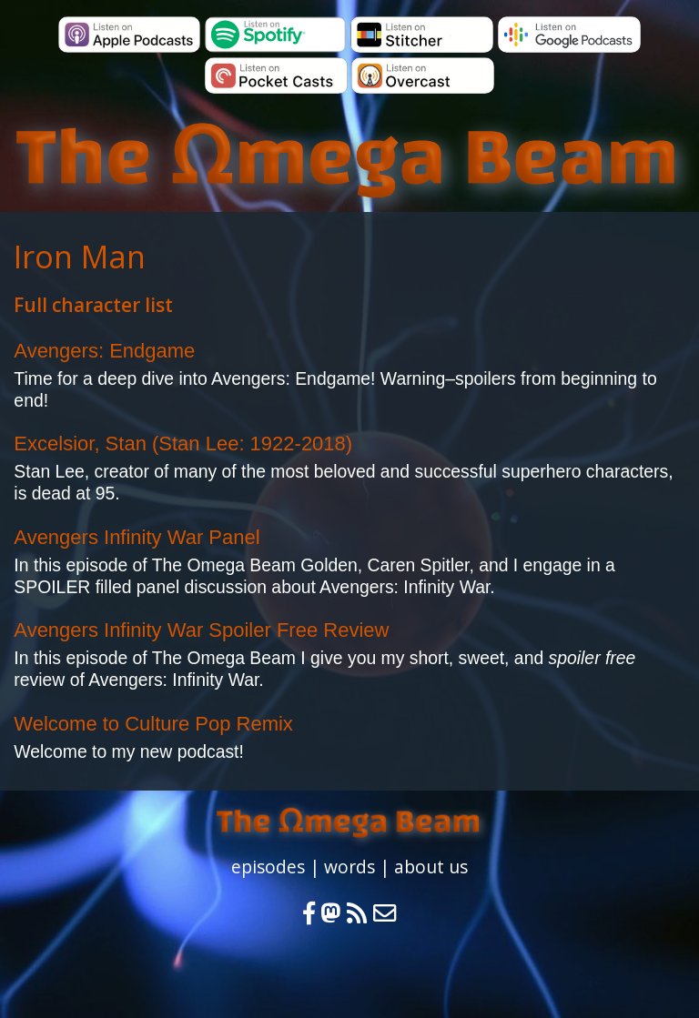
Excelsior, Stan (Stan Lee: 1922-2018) (183, 443)
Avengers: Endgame (104, 350)
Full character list (93, 304)
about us (431, 866)
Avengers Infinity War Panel (136, 537)
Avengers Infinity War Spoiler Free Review (201, 630)
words (349, 866)
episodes (268, 866)
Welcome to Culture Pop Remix (153, 723)
